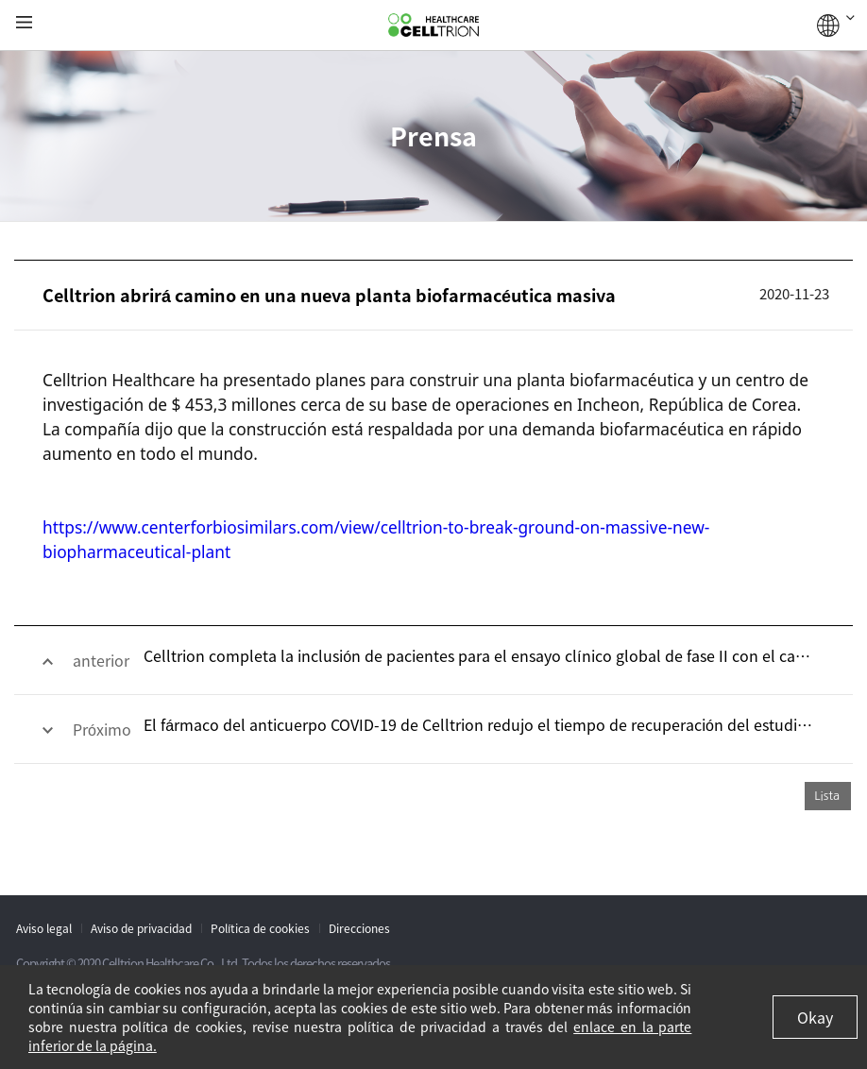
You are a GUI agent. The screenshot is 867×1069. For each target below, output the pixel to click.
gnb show (24, 23)
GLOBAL (836, 25)
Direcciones (359, 928)
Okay (815, 1017)
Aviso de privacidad (141, 928)
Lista (827, 795)
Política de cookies (260, 928)
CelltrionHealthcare (433, 25)
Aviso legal (44, 928)
